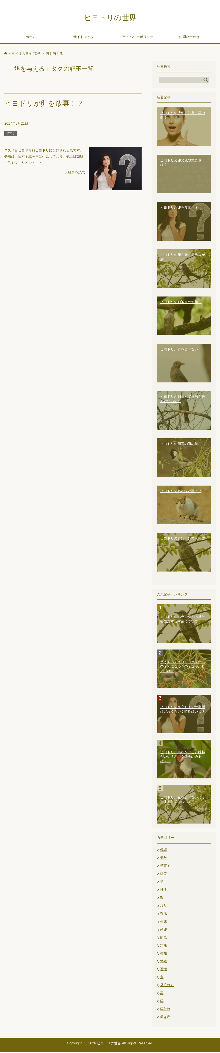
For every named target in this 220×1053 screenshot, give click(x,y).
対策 (163, 874)
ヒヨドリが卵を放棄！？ (45, 104)
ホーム (31, 37)
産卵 (163, 930)
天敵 (163, 858)
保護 (163, 850)
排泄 (163, 890)
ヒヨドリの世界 (110, 18)
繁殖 (163, 962)
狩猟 (163, 914)
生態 (163, 922)
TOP (24, 54)
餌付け (165, 1009)
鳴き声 (165, 1017)
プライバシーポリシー (136, 37)
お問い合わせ (189, 37)
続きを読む (76, 173)
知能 (163, 946)
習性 (163, 970)
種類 (163, 954)
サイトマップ (83, 37)
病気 (163, 938)
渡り (163, 906)
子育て (10, 134)
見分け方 (167, 985)
